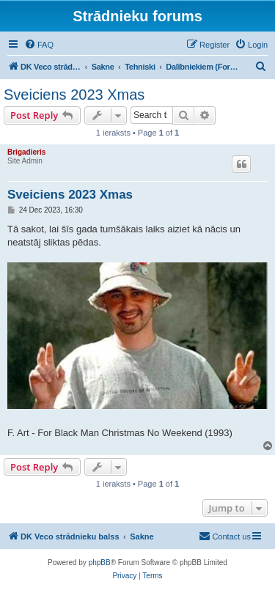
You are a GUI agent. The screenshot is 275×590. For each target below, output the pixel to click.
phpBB (100, 562)
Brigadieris (26, 152)
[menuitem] (39, 45)
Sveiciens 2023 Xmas (74, 94)
